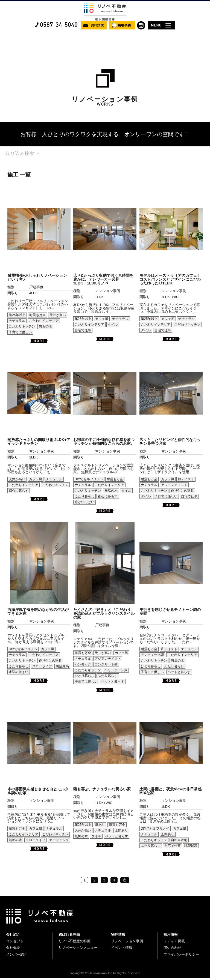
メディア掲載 (174, 941)
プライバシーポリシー (181, 954)
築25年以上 (17, 315)
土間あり (121, 830)
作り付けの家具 (182, 491)
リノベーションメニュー (78, 947)
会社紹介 (13, 934)
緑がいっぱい (84, 502)
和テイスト (186, 479)
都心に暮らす (18, 491)
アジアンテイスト (174, 485)
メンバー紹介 (16, 954)
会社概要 (13, 947)
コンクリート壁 (106, 664)
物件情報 (118, 934)
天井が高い (57, 315)
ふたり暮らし (84, 496)
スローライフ (42, 666)
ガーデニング (59, 840)
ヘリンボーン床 (115, 670)
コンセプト (15, 941)
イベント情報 (121, 947)
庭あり (100, 825)
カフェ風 (101, 319)
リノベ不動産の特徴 (75, 941)
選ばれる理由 (69, 934)
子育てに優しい (20, 332)
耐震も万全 (37, 315)
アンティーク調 (152, 655)
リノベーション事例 (127, 941)
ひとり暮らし (84, 676)
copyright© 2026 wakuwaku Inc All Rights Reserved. (105, 973)
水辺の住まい (18, 672)
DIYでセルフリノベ (89, 479)
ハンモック (83, 664)
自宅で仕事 (83, 330)
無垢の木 (45, 326)
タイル (113, 324)
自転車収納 (179, 840)
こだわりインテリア (44, 321)
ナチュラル (17, 321)
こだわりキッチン (22, 326)
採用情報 (171, 934)
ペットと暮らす (112, 681)
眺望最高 (62, 666)
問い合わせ (172, 947)
